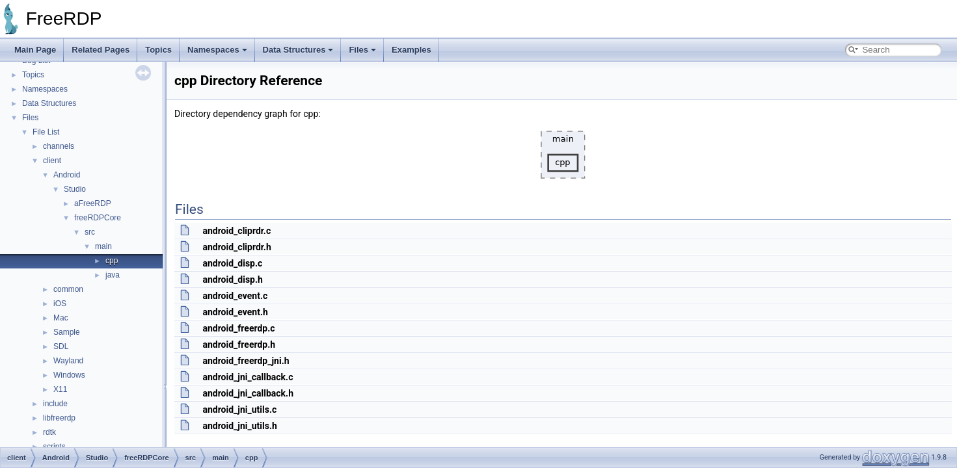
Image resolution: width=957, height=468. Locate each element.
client (52, 160)
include (55, 403)
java (112, 275)
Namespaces (217, 50)
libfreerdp (59, 417)
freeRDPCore (97, 217)
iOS (59, 303)
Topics (158, 50)
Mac (60, 317)
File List (46, 131)
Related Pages (100, 50)
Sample (66, 332)
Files (362, 50)
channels (58, 146)
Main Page (35, 50)
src (90, 232)
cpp (111, 260)
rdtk (49, 432)
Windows (69, 375)
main (103, 246)
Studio (75, 189)
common (68, 289)
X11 (60, 389)
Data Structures (298, 50)
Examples (411, 50)
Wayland (68, 360)
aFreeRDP (92, 203)
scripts (54, 446)
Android (66, 174)
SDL (60, 346)
